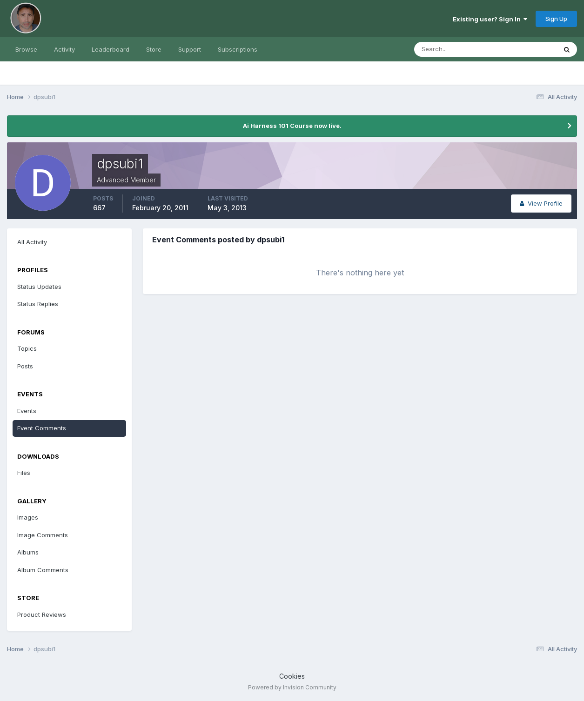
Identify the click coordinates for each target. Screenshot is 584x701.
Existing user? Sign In (490, 19)
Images (27, 517)
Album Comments (42, 570)
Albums (28, 552)
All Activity (32, 242)
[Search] (455, 49)
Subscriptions (237, 49)
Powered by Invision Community (292, 687)
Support (189, 49)
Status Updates (39, 286)
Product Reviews (41, 614)
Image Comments (42, 535)
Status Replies (37, 303)
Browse (26, 49)
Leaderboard (110, 49)
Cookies (292, 676)
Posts (25, 366)
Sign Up (556, 18)
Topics (27, 348)
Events (26, 410)
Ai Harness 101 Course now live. (292, 125)
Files (23, 472)
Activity (64, 49)
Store (153, 49)
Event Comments (41, 428)
